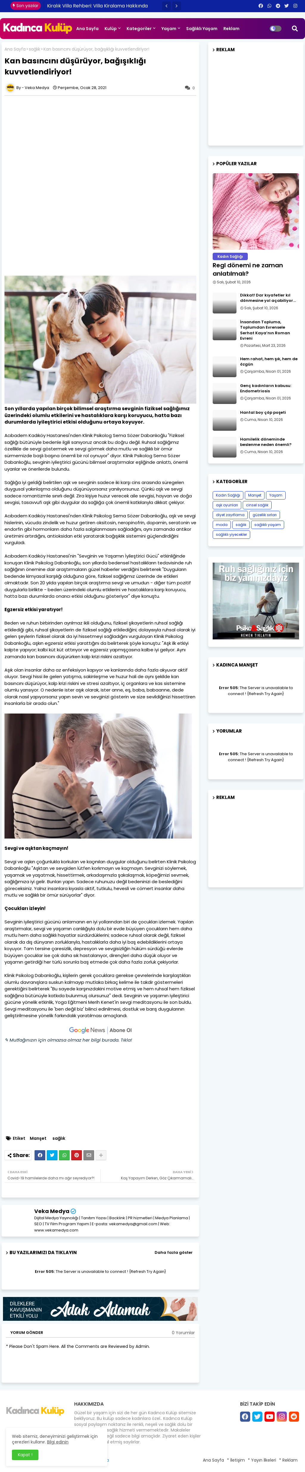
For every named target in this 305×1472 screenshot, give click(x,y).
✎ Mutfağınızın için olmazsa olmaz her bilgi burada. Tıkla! (68, 1040)
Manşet (38, 1138)
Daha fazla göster (174, 1252)
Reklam (231, 29)
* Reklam (288, 1460)
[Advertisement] (103, 141)
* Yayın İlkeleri (262, 1460)
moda (222, 524)
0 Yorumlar (183, 1333)
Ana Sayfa (87, 29)
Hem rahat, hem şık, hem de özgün (269, 361)
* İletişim (236, 1460)
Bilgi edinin (58, 1442)
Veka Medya (51, 1211)
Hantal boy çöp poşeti (263, 412)
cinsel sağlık (257, 505)
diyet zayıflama (230, 514)
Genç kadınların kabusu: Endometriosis (265, 388)
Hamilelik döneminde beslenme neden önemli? (266, 442)
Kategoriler (139, 29)
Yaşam (168, 29)
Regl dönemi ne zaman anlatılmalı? (248, 269)
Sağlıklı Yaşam (201, 29)
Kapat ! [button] (25, 1455)
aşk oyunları (227, 505)
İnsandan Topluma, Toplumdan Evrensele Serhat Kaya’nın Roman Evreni (265, 330)
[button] (166, 5)
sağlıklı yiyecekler (231, 534)
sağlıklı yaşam (267, 524)
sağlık (34, 49)
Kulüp (111, 29)
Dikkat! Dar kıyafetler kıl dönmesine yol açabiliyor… (268, 298)
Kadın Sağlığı (228, 495)
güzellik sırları (265, 514)
